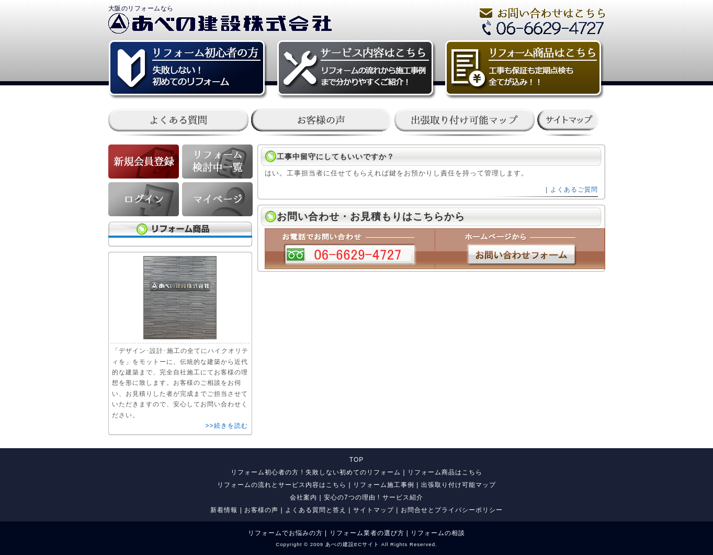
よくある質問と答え (315, 510)
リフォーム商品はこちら (445, 472)
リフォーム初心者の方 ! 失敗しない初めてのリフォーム (316, 472)
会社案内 (303, 497)
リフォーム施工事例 (383, 485)
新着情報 (223, 510)
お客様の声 (261, 510)
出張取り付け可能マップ (458, 485)
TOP (356, 459)
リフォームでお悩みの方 (285, 533)
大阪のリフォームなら (141, 8)
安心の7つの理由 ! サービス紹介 (373, 497)
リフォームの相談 (438, 533)
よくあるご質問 (574, 189)
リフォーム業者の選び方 (367, 533)
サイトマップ (373, 510)
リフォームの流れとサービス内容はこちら (281, 485)
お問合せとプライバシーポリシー (452, 510)
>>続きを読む (226, 425)
